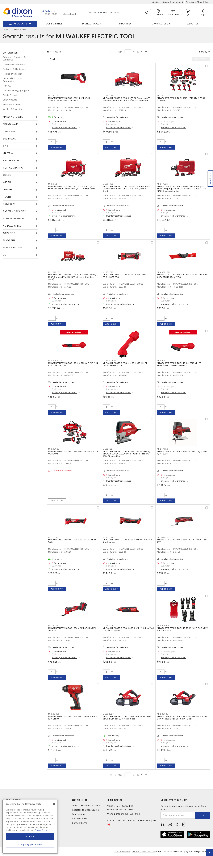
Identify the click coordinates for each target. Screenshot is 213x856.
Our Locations (79, 814)
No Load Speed (12, 225)
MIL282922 (162, 714)
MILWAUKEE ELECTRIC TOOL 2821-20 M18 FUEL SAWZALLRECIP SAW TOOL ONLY (69, 99)
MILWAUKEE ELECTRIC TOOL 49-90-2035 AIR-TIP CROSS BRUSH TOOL (125, 364)
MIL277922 (162, 184)
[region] (30, 827)
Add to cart (57, 147)
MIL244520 (162, 449)
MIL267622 (108, 184)
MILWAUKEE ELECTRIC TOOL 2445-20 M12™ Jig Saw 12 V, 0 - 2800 (182, 452)
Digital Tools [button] (90, 23)
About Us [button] (193, 23)
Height (7, 196)
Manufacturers (161, 23)
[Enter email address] (177, 815)
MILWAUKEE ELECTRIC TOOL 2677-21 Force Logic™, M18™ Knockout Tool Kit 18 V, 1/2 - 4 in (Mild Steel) (72, 187)
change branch (69, 14)
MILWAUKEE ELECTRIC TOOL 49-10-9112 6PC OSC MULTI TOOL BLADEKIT (182, 629)
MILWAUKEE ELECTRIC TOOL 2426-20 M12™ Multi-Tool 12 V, (182, 541)
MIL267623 (53, 272)
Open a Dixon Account (172, 2)
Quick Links (80, 800)
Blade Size (9, 240)
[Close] (54, 804)
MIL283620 (53, 537)
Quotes (155, 2)
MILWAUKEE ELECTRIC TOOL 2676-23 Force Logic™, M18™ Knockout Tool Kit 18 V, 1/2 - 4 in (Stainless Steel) (72, 277)
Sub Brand (9, 138)
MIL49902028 (55, 360)
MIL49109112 (163, 625)
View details (57, 500)
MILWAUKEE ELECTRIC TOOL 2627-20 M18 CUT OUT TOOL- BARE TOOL (126, 275)
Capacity (9, 233)
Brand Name (10, 124)
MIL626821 (108, 449)
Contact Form (79, 822)
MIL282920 (108, 714)
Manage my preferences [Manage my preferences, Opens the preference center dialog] (30, 844)
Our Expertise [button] (54, 23)
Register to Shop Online (197, 2)
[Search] (118, 12)
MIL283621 (53, 625)
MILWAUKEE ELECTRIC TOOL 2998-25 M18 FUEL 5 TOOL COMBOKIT (73, 452)
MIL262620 (108, 537)
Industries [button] (125, 23)
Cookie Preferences (122, 851)
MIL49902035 (109, 360)
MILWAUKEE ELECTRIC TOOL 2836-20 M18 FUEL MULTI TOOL (72, 541)
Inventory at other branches (64, 127)
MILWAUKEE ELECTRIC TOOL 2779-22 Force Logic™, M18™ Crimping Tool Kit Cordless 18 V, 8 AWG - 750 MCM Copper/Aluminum (181, 188)
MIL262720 (108, 272)
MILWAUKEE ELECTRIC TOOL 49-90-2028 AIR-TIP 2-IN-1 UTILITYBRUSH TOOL (73, 364)
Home (5, 29)
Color (7, 175)
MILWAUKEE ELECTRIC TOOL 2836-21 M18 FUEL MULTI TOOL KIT (72, 629)
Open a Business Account (86, 805)
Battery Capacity (14, 211)
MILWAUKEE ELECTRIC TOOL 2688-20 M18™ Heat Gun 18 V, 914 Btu (72, 717)
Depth (7, 254)
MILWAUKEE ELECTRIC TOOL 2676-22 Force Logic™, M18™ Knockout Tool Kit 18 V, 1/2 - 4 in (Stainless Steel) (126, 188)
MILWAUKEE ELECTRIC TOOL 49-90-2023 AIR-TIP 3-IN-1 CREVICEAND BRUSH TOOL (182, 275)
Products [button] (20, 23)
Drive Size (9, 204)
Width (7, 182)
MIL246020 (108, 625)
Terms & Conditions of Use (143, 851)
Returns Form (79, 818)
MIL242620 (162, 537)
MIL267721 (53, 184)
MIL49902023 (164, 272)
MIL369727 (162, 95)
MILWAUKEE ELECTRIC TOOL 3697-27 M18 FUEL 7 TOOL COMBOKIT (181, 99)
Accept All (30, 836)
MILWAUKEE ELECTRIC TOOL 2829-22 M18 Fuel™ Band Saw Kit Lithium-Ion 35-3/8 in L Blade (182, 717)
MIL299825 (53, 449)
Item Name (9, 131)
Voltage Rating (13, 167)
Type (6, 145)
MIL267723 (108, 95)
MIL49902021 (163, 360)
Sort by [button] (203, 51)
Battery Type (11, 160)
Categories (10, 52)
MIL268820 (53, 714)
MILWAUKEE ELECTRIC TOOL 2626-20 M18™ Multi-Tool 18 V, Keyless (128, 541)
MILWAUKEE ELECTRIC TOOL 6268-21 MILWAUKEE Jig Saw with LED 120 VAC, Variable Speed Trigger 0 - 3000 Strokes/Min (127, 453)
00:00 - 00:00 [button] (51, 14)
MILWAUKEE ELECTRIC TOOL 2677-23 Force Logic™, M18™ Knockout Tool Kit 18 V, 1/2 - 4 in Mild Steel (126, 99)
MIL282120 (53, 95)
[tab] (20, 53)
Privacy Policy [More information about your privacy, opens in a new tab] (41, 830)
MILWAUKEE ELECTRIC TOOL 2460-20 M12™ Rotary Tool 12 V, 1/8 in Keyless (128, 629)
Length (7, 189)
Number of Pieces (14, 218)
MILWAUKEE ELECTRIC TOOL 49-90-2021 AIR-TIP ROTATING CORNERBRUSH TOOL (179, 364)
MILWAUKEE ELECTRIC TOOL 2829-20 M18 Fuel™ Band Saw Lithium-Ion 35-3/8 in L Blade (127, 717)
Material (8, 153)
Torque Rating (12, 247)
